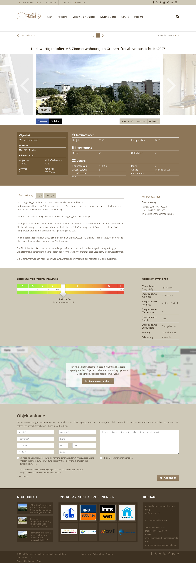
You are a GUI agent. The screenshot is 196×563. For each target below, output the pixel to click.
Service (125, 16)
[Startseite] (29, 16)
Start (49, 16)
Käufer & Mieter (108, 16)
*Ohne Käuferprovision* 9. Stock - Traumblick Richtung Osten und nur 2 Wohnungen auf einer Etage (41, 510)
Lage (39, 195)
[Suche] (178, 18)
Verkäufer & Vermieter (84, 16)
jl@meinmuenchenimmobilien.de (158, 213)
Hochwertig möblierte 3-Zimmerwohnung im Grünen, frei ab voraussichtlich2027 (41, 536)
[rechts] (103, 35)
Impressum (86, 554)
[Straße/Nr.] (36, 445)
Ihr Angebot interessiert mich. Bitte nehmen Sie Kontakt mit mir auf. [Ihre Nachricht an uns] (139, 442)
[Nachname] (36, 439)
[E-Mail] (77, 452)
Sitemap (109, 554)
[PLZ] (63, 445)
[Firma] (77, 439)
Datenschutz (98, 554)
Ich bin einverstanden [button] (97, 380)
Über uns (138, 16)
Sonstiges (50, 195)
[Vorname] (77, 432)
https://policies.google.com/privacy (101, 373)
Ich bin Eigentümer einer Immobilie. (116, 458)
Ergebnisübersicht (26, 35)
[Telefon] (36, 452)
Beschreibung (26, 195)
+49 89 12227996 (27, 2)
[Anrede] (36, 432)
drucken (153, 121)
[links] (93, 35)
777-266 (23, 163)
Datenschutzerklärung (40, 458)
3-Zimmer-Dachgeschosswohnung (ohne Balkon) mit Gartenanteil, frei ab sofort (40, 524)
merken (141, 121)
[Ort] (84, 445)
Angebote (62, 16)
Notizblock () (127, 121)
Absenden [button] (170, 478)
